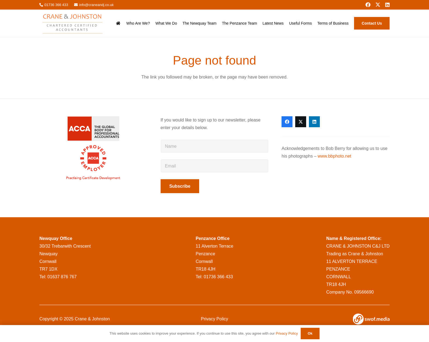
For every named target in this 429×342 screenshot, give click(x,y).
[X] (377, 4)
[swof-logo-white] (371, 319)
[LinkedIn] (387, 4)
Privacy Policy (214, 319)
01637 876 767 (62, 276)
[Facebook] (368, 4)
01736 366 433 (218, 276)
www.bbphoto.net (334, 156)
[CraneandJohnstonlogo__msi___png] (73, 23)
